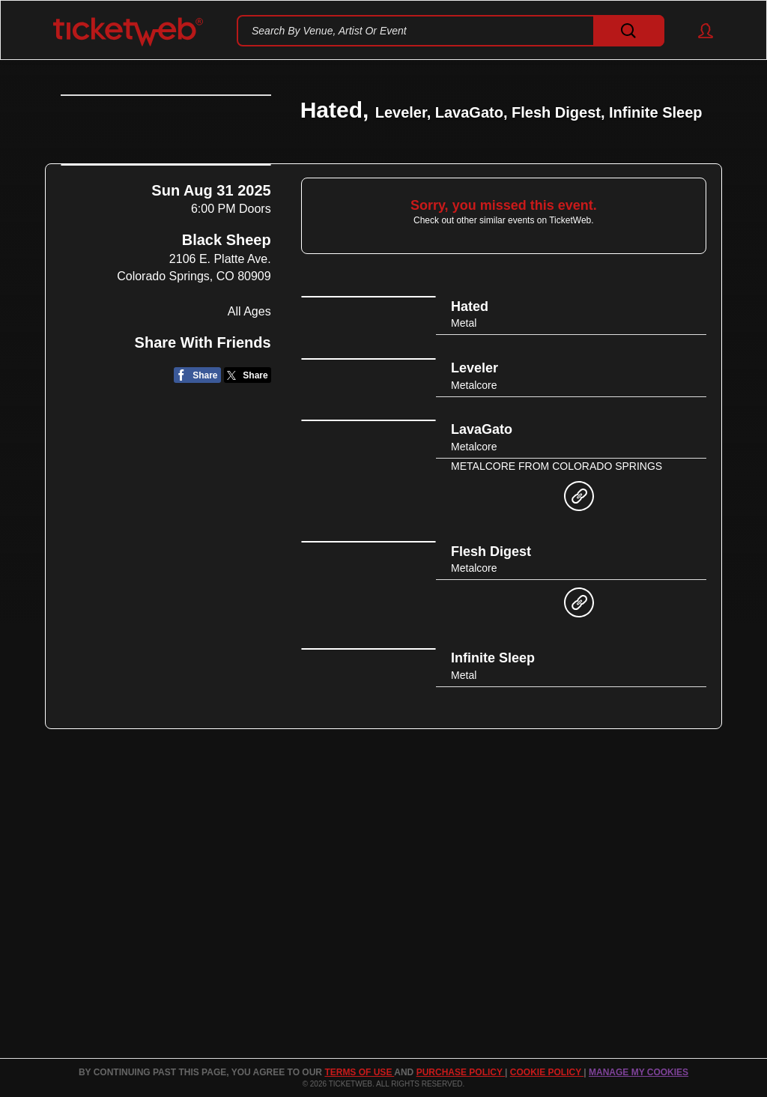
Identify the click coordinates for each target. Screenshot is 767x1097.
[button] (698, 30)
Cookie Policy (546, 1072)
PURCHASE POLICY (460, 1072)
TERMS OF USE (359, 1072)
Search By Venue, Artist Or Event (329, 31)
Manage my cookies (638, 1072)
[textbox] (450, 30)
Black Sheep (226, 358)
